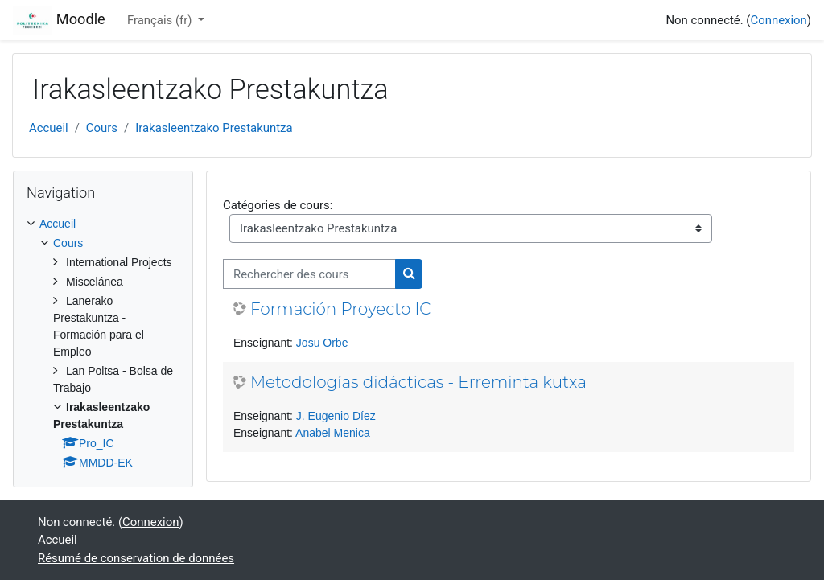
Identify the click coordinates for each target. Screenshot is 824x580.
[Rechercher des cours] (309, 273)
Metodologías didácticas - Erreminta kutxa (418, 382)
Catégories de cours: (277, 205)
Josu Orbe (322, 342)
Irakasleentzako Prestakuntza (213, 128)
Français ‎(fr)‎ (161, 20)
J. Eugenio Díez (336, 415)
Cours (101, 128)
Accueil (48, 128)
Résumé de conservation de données (136, 558)
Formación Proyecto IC (340, 309)
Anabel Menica (332, 432)
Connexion (778, 20)
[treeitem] (103, 343)
